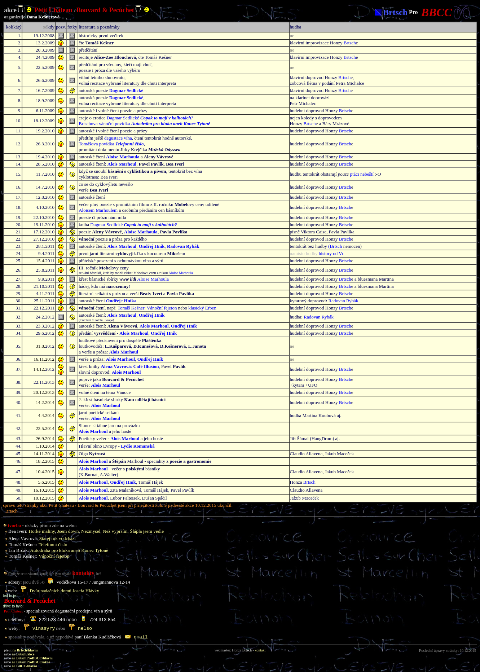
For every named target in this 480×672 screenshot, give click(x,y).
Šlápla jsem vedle (147, 531)
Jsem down (68, 531)
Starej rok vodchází (57, 538)
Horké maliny (41, 531)
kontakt (260, 650)
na (25, 650)
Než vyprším (115, 531)
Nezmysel (90, 531)
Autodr (69, 550)
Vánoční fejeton (54, 556)
